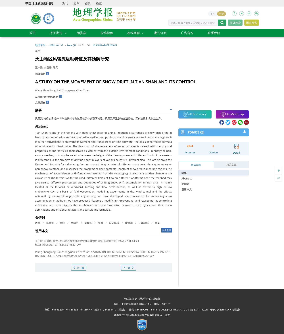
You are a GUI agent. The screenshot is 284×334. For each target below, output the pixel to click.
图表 (88, 3)
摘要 (184, 173)
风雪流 (50, 223)
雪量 (157, 223)
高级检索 (235, 22)
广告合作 (187, 33)
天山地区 (144, 223)
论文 (37, 51)
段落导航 (196, 165)
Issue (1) (71, 45)
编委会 (81, 33)
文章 (76, 3)
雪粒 (62, 223)
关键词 (185, 184)
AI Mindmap (232, 114)
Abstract (186, 178)
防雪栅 (129, 223)
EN (213, 14)
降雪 (100, 223)
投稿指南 (107, 33)
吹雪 (37, 223)
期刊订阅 (160, 33)
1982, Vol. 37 (56, 45)
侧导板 (88, 223)
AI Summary (195, 114)
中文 (221, 14)
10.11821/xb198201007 (105, 45)
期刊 (65, 3)
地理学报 (40, 45)
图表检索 (251, 22)
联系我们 (214, 33)
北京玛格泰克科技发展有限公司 (142, 315)
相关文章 (231, 164)
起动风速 (114, 223)
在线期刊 (133, 33)
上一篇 (78, 267)
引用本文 (186, 189)
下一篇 (128, 267)
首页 (32, 33)
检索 (99, 3)
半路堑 (74, 223)
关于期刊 (56, 33)
